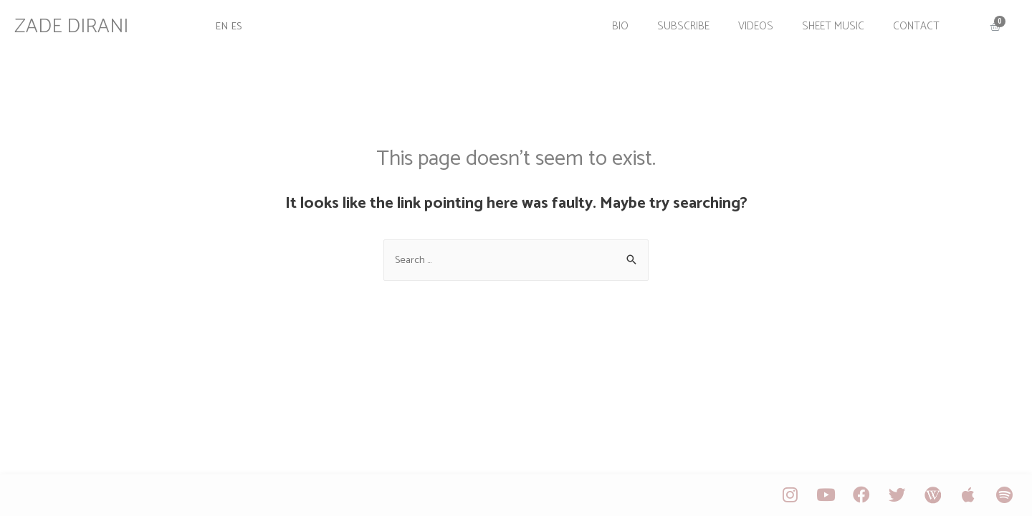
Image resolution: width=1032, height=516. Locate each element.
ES (241, 23)
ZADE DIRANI (78, 23)
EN (226, 23)
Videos (749, 23)
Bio (614, 23)
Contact (910, 23)
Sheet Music (827, 23)
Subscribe (677, 23)
